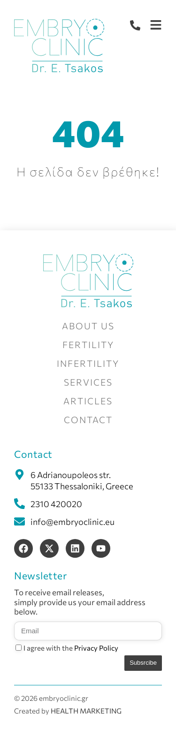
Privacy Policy (96, 648)
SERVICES (88, 382)
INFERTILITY (88, 363)
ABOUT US (88, 325)
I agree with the (70, 648)
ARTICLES (88, 400)
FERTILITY (88, 344)
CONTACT (88, 419)
